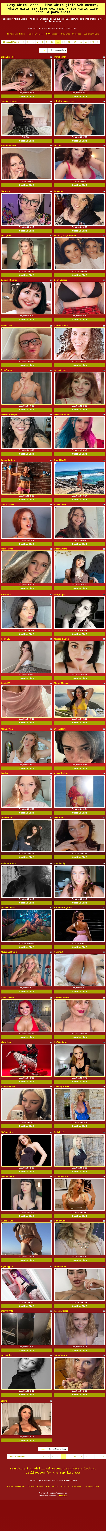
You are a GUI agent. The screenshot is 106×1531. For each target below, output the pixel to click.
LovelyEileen (7, 1384)
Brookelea (6, 607)
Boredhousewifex (9, 147)
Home (43, 50)
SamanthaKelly (8, 469)
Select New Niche (57, 50)
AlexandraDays (61, 789)
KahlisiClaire (7, 1247)
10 (52, 42)
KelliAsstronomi (8, 881)
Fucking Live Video (35, 34)
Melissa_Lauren (61, 652)
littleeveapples (8, 927)
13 (69, 42)
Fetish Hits (63, 1527)
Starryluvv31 (7, 1339)
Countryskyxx (7, 514)
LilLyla (4, 1431)
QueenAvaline (60, 560)
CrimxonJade (60, 1247)
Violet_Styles (7, 560)
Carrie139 (5, 697)
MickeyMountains (62, 422)
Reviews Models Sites (16, 34)
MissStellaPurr (8, 1202)
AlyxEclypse (7, 1294)
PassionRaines (61, 1339)
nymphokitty (60, 57)
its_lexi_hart (60, 377)
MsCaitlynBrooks (9, 972)
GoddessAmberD (62, 1019)
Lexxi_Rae (6, 240)
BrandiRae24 (60, 469)
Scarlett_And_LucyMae (65, 240)
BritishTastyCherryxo (64, 102)
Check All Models (11, 42)
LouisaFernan (60, 1294)
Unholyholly (59, 881)
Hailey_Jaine (60, 514)
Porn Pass (76, 34)
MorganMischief (61, 697)
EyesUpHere (60, 744)
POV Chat (65, 34)
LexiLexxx (59, 147)
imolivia (4, 789)
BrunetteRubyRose (63, 927)
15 (81, 42)
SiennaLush (6, 332)
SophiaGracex (60, 285)
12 (63, 42)
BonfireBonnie (61, 332)
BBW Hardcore (52, 34)
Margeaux (5, 194)
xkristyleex (6, 1064)
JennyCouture (60, 1384)
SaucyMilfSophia (9, 285)
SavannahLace (61, 1202)
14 (75, 42)
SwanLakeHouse (9, 102)
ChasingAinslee (61, 1110)
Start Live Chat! (26, 97)
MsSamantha (7, 1156)
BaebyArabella (8, 1110)
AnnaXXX (58, 972)
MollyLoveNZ (7, 744)
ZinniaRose (6, 835)
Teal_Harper (59, 607)
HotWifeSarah (60, 1064)
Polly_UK (5, 652)
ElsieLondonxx (8, 57)
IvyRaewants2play (9, 422)
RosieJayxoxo (7, 1019)
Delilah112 (59, 1156)
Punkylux (58, 194)
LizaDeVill (58, 835)
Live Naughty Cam (91, 34)
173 (92, 42)
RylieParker (6, 377)
